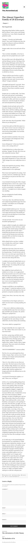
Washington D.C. (15, 476)
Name (4, 507)
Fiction (10, 476)
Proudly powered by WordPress (9, 542)
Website (4, 519)
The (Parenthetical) (10, 10)
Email (4, 513)
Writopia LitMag (16, 475)
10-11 (7, 476)
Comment (5, 489)
